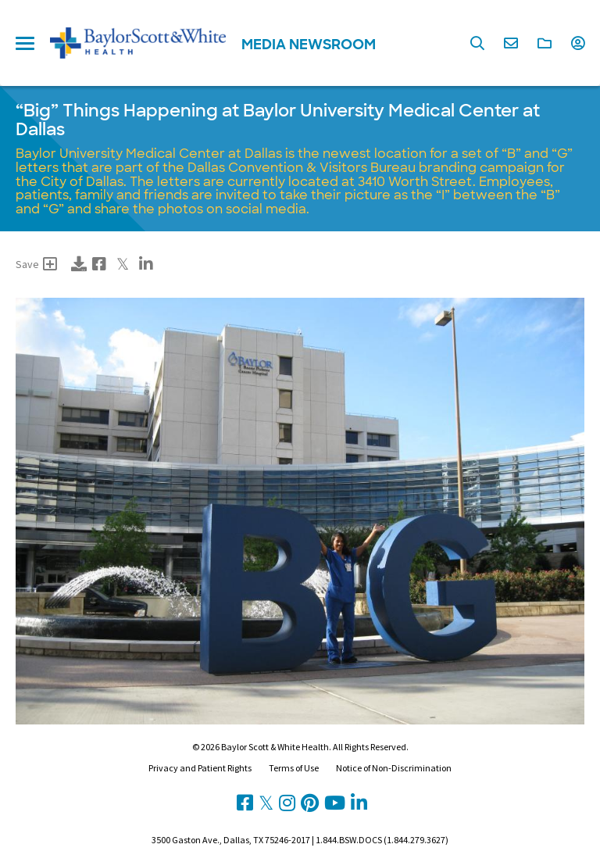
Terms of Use (294, 768)
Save (36, 264)
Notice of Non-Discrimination (394, 768)
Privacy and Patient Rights (200, 768)
